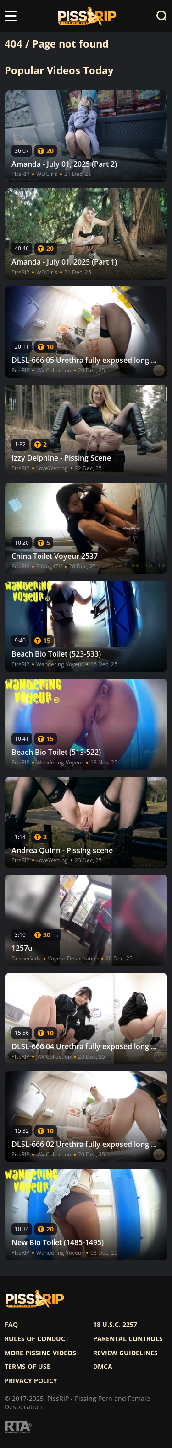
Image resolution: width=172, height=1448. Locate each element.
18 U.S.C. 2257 (115, 1325)
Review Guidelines (125, 1353)
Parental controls (128, 1339)
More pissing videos (40, 1353)
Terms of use (27, 1367)
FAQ (11, 1325)
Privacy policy (31, 1381)
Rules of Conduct (37, 1339)
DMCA (102, 1367)
